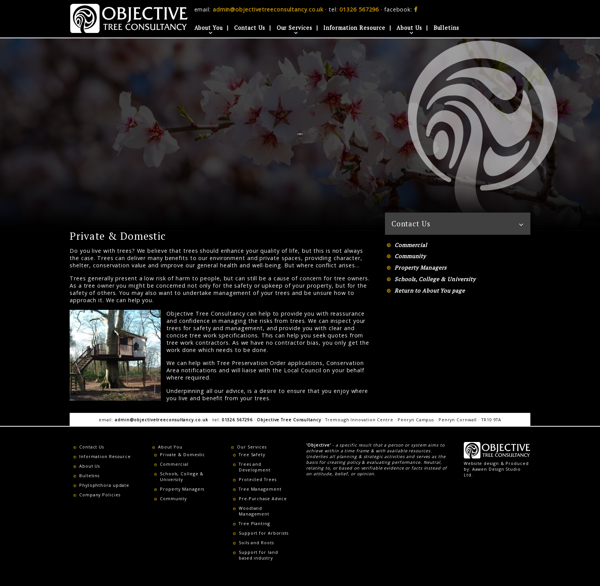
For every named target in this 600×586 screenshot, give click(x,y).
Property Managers (421, 267)
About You (208, 27)
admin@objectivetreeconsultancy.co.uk (268, 9)
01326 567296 (359, 9)
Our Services (294, 27)
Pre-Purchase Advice (263, 498)
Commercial (411, 245)
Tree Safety (252, 454)
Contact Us (249, 27)
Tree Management (260, 489)
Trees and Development (255, 467)
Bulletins (446, 27)
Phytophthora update (104, 485)
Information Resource (354, 27)
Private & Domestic (182, 454)
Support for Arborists (264, 533)
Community (410, 256)
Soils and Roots (256, 542)
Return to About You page (430, 290)
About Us (409, 27)
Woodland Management (254, 511)
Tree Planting (254, 523)
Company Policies (99, 495)
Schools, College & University (435, 279)
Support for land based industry (258, 555)
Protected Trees (258, 479)
